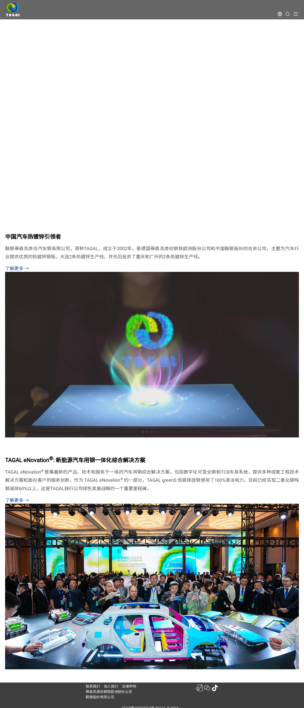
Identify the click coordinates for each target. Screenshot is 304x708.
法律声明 (129, 686)
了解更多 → (17, 268)
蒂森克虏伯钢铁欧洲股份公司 (109, 692)
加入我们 (111, 686)
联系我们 (93, 686)
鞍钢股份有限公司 (100, 697)
